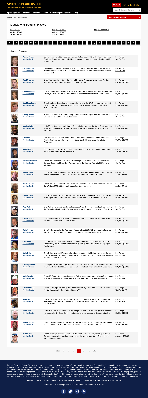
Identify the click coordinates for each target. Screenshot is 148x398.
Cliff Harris (27, 311)
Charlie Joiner (28, 184)
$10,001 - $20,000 (59, 30)
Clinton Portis (28, 322)
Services (36, 13)
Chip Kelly (27, 207)
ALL (10, 43)
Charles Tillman (29, 149)
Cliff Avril (26, 299)
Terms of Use (56, 380)
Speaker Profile (28, 59)
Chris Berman (28, 218)
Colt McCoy (27, 334)
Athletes (30, 380)
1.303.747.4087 (99, 385)
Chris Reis (27, 253)
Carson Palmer (28, 57)
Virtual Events (89, 380)
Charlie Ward (28, 195)
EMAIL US (116, 5)
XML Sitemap (102, 380)
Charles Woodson (30, 161)
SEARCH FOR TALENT (125, 17)
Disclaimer (68, 380)
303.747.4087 (131, 4)
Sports (46, 380)
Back (58, 351)
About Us (27, 13)
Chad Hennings (29, 91)
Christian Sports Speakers (60, 13)
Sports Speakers (13, 13)
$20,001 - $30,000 (59, 32)
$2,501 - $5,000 (16, 32)
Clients (38, 380)
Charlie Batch (28, 172)
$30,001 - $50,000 (59, 34)
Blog (76, 13)
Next (94, 351)
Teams (45, 13)
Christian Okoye (29, 288)
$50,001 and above (101, 30)
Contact (78, 380)
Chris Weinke (28, 276)
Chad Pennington (29, 103)
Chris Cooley (28, 230)
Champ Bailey (28, 114)
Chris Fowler (28, 241)
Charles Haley (28, 126)
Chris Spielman (29, 265)
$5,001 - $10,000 (16, 34)
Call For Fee (15, 30)
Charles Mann (28, 138)
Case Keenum (28, 68)
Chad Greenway (29, 80)
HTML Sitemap (115, 380)
